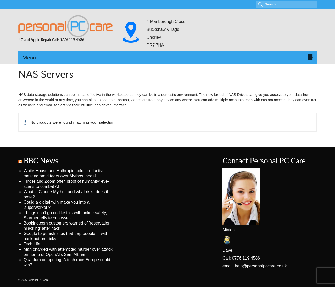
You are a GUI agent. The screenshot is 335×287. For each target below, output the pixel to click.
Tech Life (32, 244)
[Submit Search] (260, 4)
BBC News (41, 160)
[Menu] (167, 57)
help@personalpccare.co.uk (261, 266)
